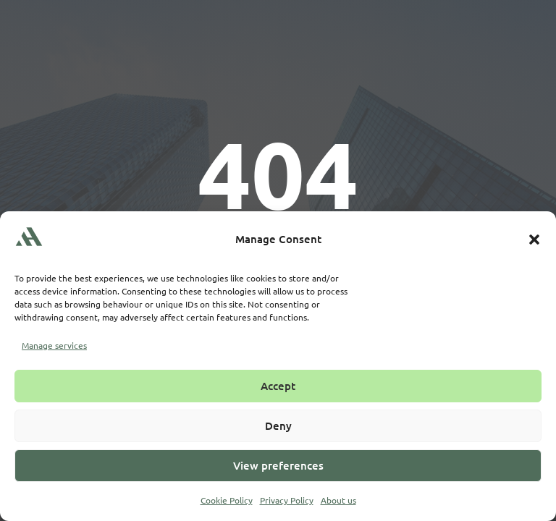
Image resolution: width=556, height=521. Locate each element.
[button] (534, 239)
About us (338, 500)
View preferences (278, 465)
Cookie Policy (227, 500)
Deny (278, 425)
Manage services (54, 345)
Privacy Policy (286, 500)
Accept (278, 385)
